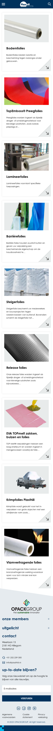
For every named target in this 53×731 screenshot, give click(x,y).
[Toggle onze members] (26, 619)
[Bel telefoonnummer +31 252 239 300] (12, 657)
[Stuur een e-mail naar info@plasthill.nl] (11, 663)
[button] (26, 698)
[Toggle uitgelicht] (26, 628)
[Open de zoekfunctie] (48, 4)
